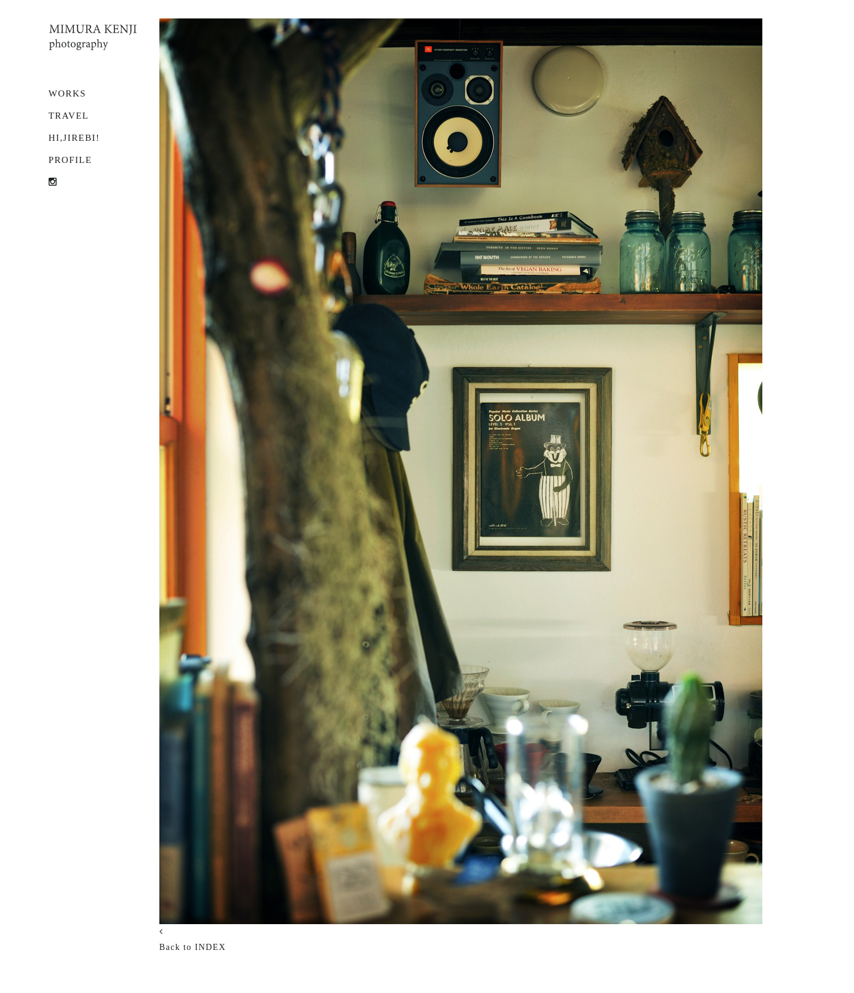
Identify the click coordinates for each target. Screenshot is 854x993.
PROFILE (70, 160)
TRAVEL (69, 116)
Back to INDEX (192, 947)
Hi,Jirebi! (74, 138)
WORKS (67, 93)
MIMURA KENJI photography (93, 37)
